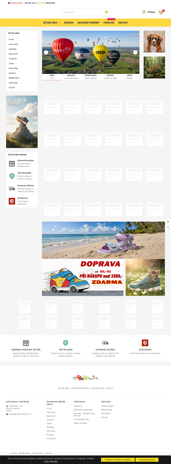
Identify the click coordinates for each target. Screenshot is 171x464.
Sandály (13, 53)
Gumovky (13, 87)
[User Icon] (148, 14)
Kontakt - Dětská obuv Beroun (84, 419)
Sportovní (13, 58)
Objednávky (106, 414)
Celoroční (13, 48)
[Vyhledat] (82, 14)
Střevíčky (13, 72)
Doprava (78, 410)
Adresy (104, 421)
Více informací (51, 461)
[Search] (106, 14)
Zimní (11, 67)
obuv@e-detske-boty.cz (20, 418)
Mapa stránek (80, 427)
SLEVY (12, 91)
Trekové (13, 62)
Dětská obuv (14, 37)
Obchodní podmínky (83, 414)
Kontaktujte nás (81, 423)
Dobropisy (106, 418)
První (11, 43)
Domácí (12, 77)
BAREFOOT (14, 82)
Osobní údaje (107, 410)
